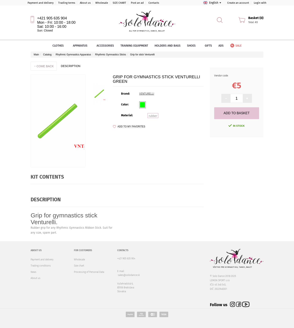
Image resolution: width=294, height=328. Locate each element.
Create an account (238, 2)
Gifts (208, 45)
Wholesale (101, 2)
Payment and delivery (40, 2)
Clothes (59, 45)
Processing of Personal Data (89, 272)
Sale (236, 45)
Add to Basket (236, 113)
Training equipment (134, 45)
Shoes (192, 45)
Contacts (153, 2)
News (33, 272)
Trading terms (66, 2)
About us (85, 2)
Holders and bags (167, 45)
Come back (44, 66)
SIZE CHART (119, 2)
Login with (260, 2)
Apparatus (81, 45)
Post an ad (137, 2)
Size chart (79, 265)
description (70, 66)
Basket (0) (255, 18)
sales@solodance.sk (129, 275)
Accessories (105, 45)
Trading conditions (41, 265)
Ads (221, 45)
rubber (153, 116)
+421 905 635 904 (52, 18)
